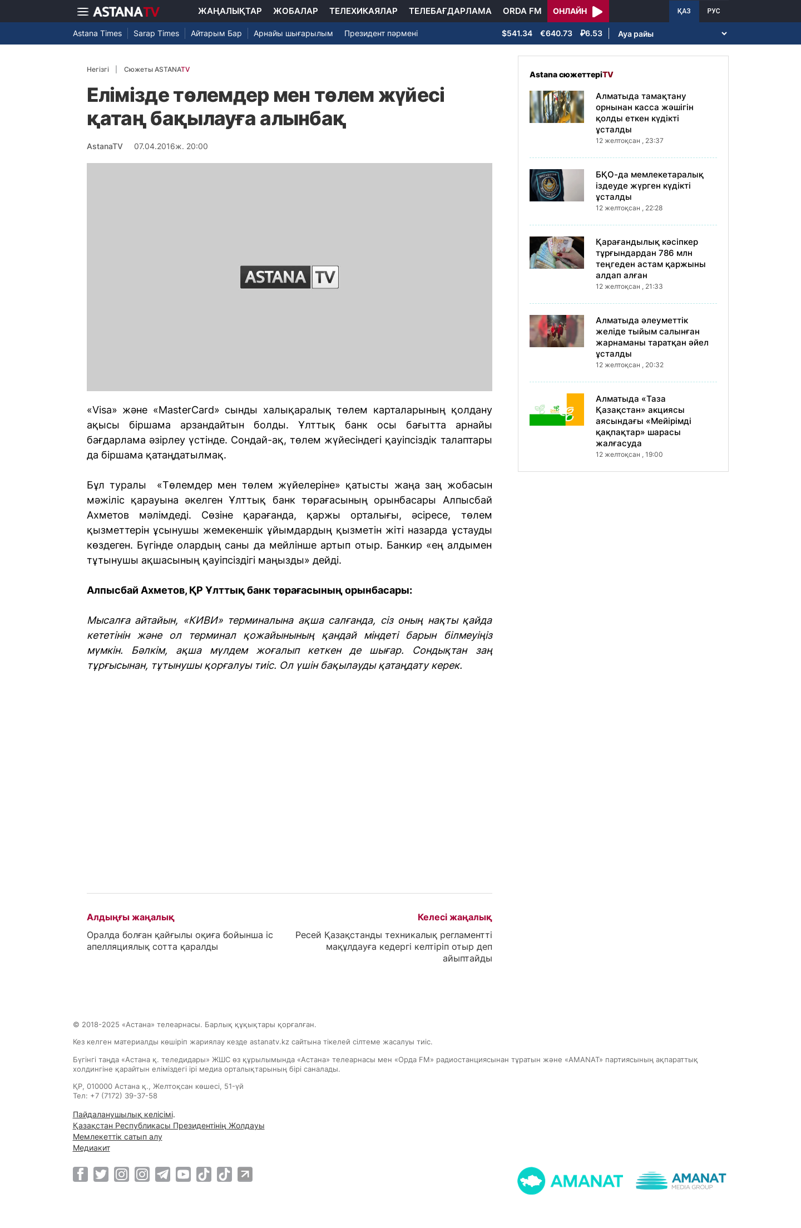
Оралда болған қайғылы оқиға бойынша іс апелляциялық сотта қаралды (180, 940)
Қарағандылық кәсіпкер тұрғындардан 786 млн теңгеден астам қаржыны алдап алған (651, 258)
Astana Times (97, 33)
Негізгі (98, 69)
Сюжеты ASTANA (157, 69)
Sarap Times (156, 33)
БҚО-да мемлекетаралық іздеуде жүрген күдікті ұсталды (650, 185)
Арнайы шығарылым (293, 33)
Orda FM (522, 11)
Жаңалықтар (230, 11)
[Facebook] (80, 1174)
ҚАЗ (684, 11)
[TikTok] (204, 1174)
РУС (714, 11)
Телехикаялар (363, 11)
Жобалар (295, 11)
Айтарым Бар (216, 33)
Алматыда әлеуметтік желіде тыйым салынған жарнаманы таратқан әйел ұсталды (652, 337)
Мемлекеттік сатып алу (117, 1136)
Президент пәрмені (381, 33)
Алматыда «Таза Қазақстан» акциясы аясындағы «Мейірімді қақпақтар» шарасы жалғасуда (643, 420)
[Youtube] (183, 1174)
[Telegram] (163, 1174)
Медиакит (91, 1147)
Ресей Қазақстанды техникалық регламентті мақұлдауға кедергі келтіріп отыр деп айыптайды (393, 946)
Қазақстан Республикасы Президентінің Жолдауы (169, 1125)
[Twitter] (101, 1174)
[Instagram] (121, 1174)
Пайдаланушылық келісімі (123, 1114)
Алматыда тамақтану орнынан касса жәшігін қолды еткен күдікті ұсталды (645, 113)
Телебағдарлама (450, 11)
